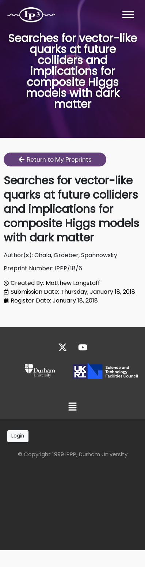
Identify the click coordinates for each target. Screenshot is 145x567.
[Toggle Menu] (128, 14)
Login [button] (17, 435)
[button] (72, 407)
